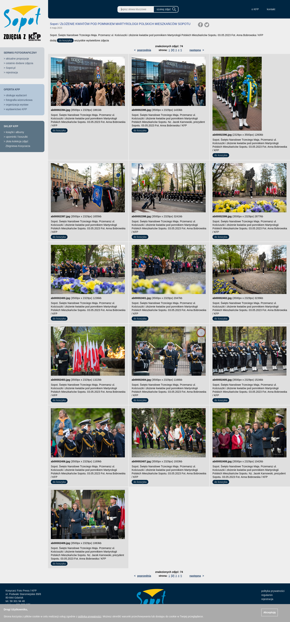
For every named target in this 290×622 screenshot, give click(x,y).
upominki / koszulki (17, 136)
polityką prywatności (89, 616)
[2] (172, 50)
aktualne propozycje (17, 58)
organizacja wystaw (17, 104)
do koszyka (65, 40)
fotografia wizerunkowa (19, 99)
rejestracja (12, 72)
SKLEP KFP (11, 126)
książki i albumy (15, 132)
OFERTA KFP (12, 89)
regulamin (267, 595)
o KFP (255, 9)
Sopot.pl (10, 67)
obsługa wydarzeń (16, 95)
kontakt (271, 9)
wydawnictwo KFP (16, 109)
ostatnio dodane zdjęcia (19, 63)
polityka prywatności (272, 590)
